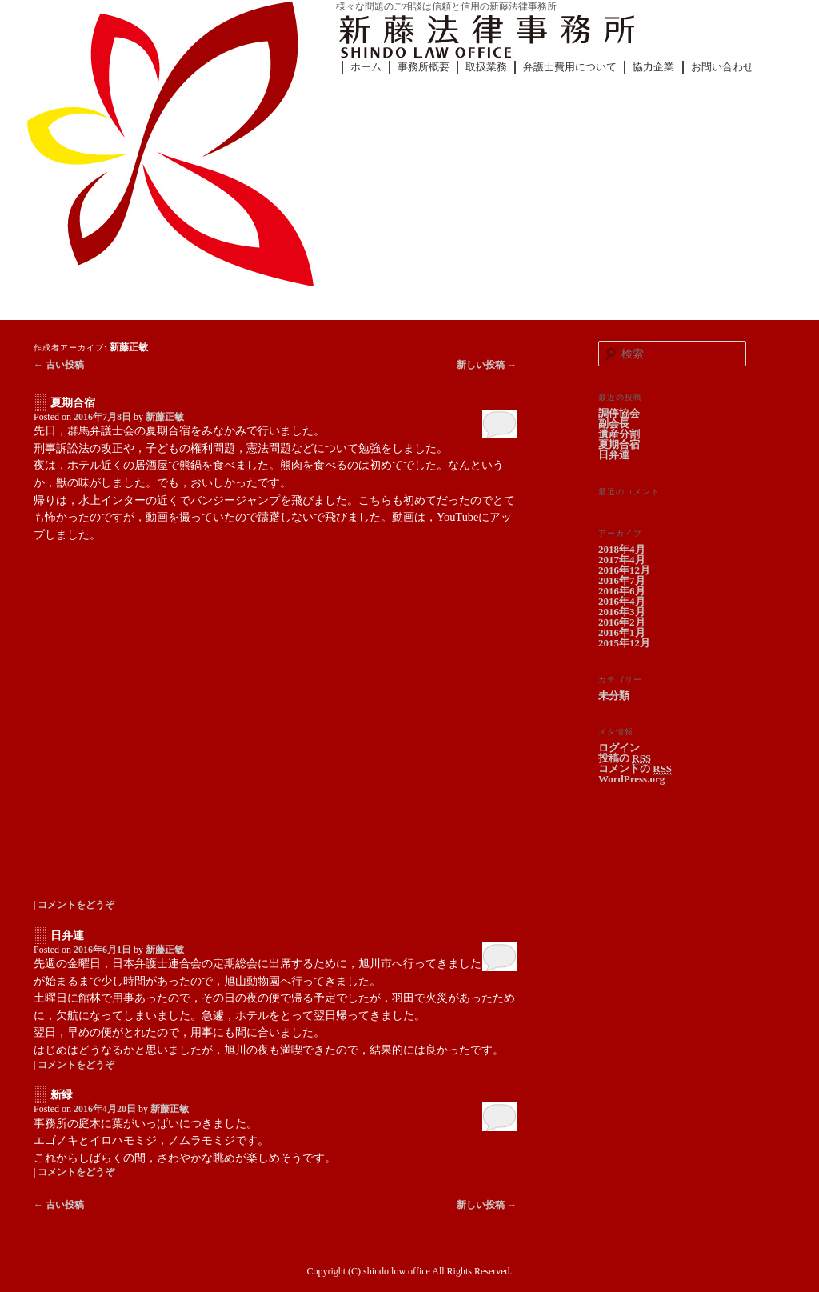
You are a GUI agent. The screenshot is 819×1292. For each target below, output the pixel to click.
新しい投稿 (487, 364)
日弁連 (67, 936)
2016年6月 (621, 591)
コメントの (635, 768)
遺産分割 (619, 434)
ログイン (619, 748)
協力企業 (653, 67)
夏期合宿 (72, 403)
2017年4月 (621, 560)
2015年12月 (624, 643)
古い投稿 (59, 364)
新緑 (61, 1095)
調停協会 (619, 413)
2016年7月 (621, 580)
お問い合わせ (722, 67)
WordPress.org (631, 779)
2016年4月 (621, 601)
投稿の (624, 758)
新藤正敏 (129, 347)
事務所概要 (423, 67)
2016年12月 (624, 570)
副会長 (613, 424)
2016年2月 (621, 622)
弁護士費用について (570, 67)
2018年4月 (621, 549)
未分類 (613, 696)
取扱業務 (486, 67)
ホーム (366, 67)
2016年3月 (621, 612)
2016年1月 (621, 632)
